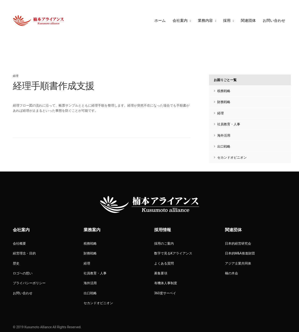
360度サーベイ (165, 293)
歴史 (16, 263)
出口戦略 (222, 146)
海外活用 (222, 135)
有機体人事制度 (165, 283)
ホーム (160, 20)
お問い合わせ (274, 20)
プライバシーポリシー (29, 283)
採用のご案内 (164, 243)
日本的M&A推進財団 (240, 253)
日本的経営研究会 (238, 243)
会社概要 (19, 243)
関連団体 (248, 20)
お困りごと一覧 (225, 80)
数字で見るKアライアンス (173, 253)
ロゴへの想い (22, 273)
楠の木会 (231, 273)
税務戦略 (222, 91)
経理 (15, 76)
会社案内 (180, 20)
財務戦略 (222, 102)
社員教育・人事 (227, 124)
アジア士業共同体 (238, 263)
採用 (227, 20)
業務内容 (205, 20)
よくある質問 (164, 263)
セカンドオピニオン (230, 157)
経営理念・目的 (24, 253)
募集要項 (160, 273)
